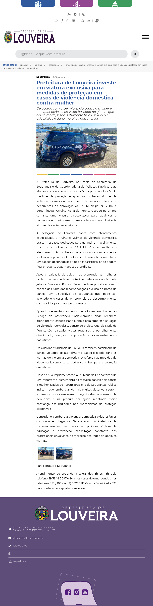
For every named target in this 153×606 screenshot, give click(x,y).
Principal (24, 65)
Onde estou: (10, 65)
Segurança (54, 65)
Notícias (38, 65)
